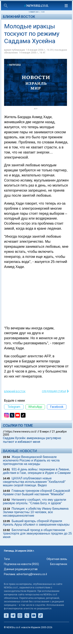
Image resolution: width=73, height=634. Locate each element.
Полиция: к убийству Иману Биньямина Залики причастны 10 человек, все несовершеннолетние (36, 512)
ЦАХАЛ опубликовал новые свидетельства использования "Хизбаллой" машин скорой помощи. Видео (34, 482)
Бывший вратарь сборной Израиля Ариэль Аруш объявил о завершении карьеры (36, 522)
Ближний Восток (19, 17)
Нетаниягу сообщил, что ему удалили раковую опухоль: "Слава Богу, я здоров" (34, 501)
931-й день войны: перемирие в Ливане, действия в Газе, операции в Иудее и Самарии (36, 471)
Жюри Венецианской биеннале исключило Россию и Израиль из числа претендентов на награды (31, 460)
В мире (44, 431)
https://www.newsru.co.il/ (21, 431)
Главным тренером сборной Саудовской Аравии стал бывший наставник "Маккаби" (36, 492)
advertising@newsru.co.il (31, 574)
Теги (7, 559)
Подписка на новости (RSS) (21, 564)
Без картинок (58, 564)
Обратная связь (57, 559)
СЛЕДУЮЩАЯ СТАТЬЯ (54, 391)
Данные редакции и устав (21, 569)
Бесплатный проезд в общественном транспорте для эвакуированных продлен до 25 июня (37, 533)
